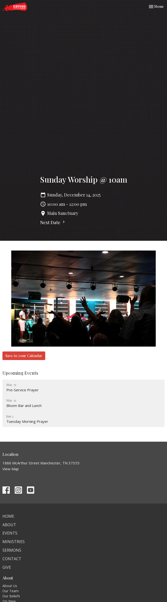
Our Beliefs (11, 596)
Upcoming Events (20, 373)
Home (8, 516)
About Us (9, 585)
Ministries (13, 541)
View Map (10, 468)
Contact (11, 558)
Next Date (53, 222)
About (9, 524)
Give (6, 567)
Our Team (10, 591)
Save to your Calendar (23, 355)
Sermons (11, 550)
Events (9, 533)
